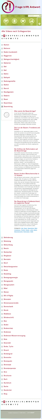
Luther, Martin (33, 230)
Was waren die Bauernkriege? (25, 111)
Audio (22, 16)
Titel (6, 24)
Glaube (27, 230)
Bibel (36, 228)
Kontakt (10, 412)
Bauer (25, 228)
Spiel (15, 16)
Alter (31, 24)
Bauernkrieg (31, 228)
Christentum (17, 230)
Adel (22, 228)
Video (3, 16)
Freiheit (23, 230)
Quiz (10, 16)
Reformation (26, 231)
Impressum (15, 412)
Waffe (31, 231)
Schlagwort (14, 24)
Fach (23, 24)
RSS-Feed (39, 24)
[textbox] (34, 16)
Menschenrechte (18, 231)
